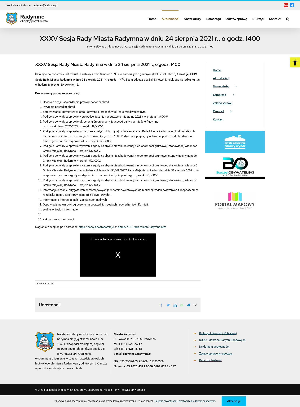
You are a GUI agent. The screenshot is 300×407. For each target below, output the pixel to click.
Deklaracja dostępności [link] (214, 346)
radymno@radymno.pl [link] (45, 5)
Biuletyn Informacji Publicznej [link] (218, 333)
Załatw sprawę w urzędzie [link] (215, 353)
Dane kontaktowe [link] (210, 360)
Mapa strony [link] (111, 389)
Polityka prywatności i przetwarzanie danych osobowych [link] (185, 401)
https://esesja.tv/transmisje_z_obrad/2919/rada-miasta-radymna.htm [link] (122, 227)
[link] (295, 62)
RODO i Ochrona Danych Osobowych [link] (222, 340)
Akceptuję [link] (234, 401)
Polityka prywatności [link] (133, 389)
